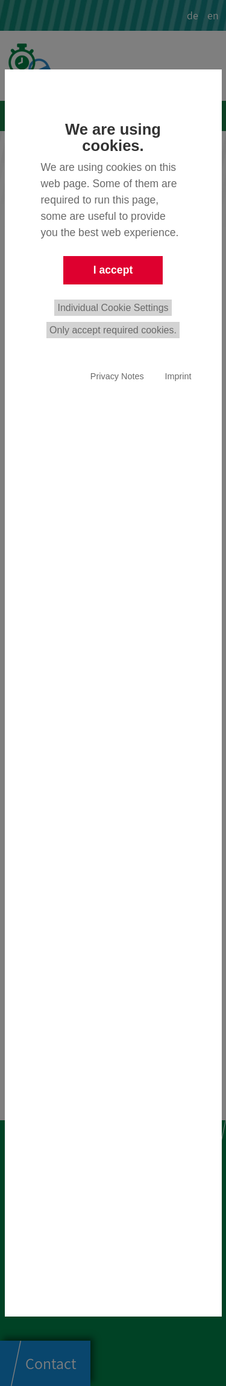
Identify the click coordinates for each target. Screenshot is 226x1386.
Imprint (178, 376)
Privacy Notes (117, 376)
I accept (113, 270)
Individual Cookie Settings (112, 308)
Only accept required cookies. (113, 330)
